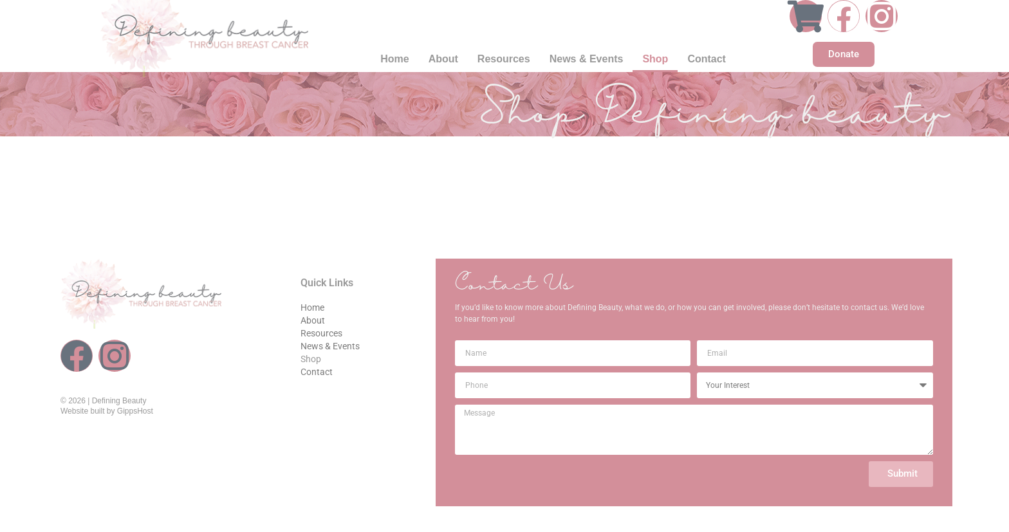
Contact (706, 58)
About (443, 58)
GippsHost (135, 411)
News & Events (587, 58)
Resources (503, 58)
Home (394, 58)
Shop (655, 58)
